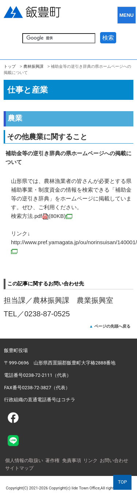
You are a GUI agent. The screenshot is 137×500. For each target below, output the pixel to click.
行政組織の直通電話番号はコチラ (39, 399)
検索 (108, 37)
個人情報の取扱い (24, 460)
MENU (126, 15)
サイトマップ (19, 468)
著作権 (52, 460)
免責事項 (71, 460)
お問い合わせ (114, 460)
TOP (122, 482)
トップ (10, 66)
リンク (90, 460)
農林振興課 (33, 66)
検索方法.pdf (41, 216)
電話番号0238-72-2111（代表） (37, 375)
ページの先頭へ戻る (112, 326)
